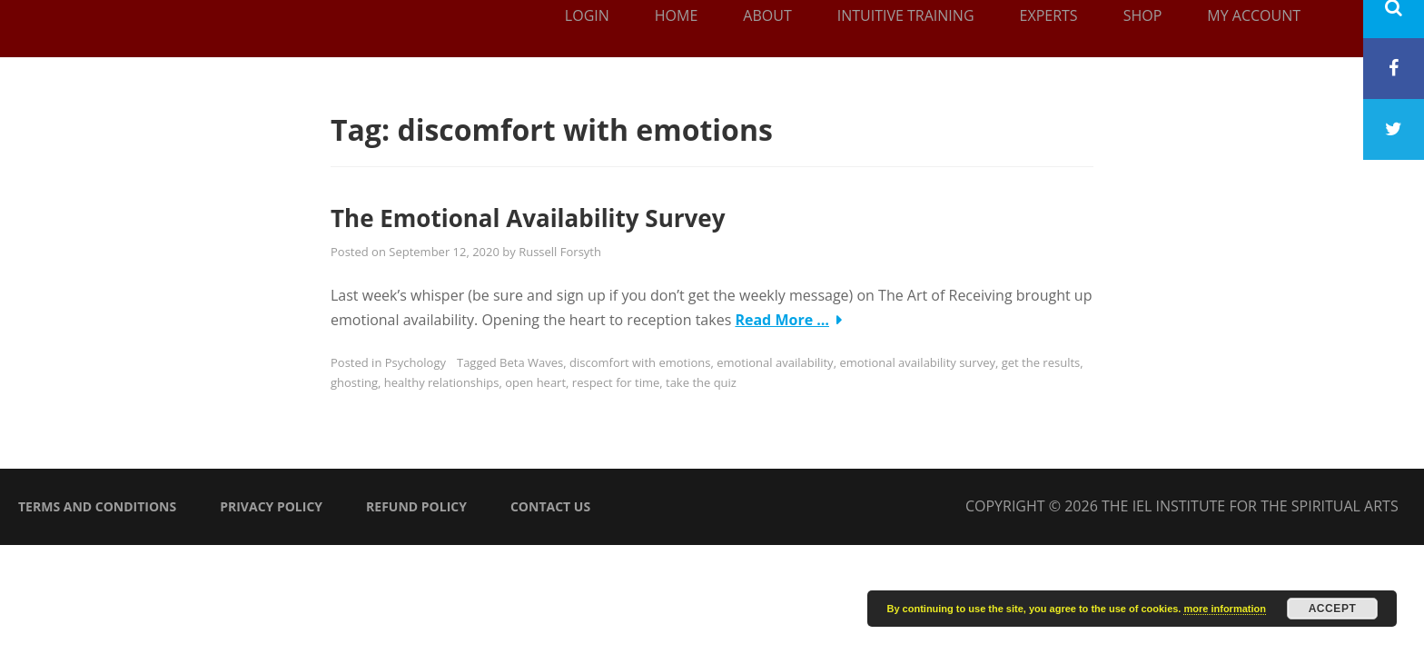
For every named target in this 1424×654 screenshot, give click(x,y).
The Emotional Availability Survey (528, 218)
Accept (1333, 608)
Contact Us (550, 506)
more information (1224, 608)
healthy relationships (441, 382)
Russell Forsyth (560, 251)
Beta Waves (531, 362)
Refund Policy (416, 506)
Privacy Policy (271, 506)
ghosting (354, 382)
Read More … (782, 320)
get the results (1041, 362)
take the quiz (701, 382)
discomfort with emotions (639, 362)
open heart (535, 382)
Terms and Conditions (97, 506)
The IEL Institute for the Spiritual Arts (1250, 506)
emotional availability (775, 362)
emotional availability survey (917, 362)
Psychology (415, 362)
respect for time (615, 382)
